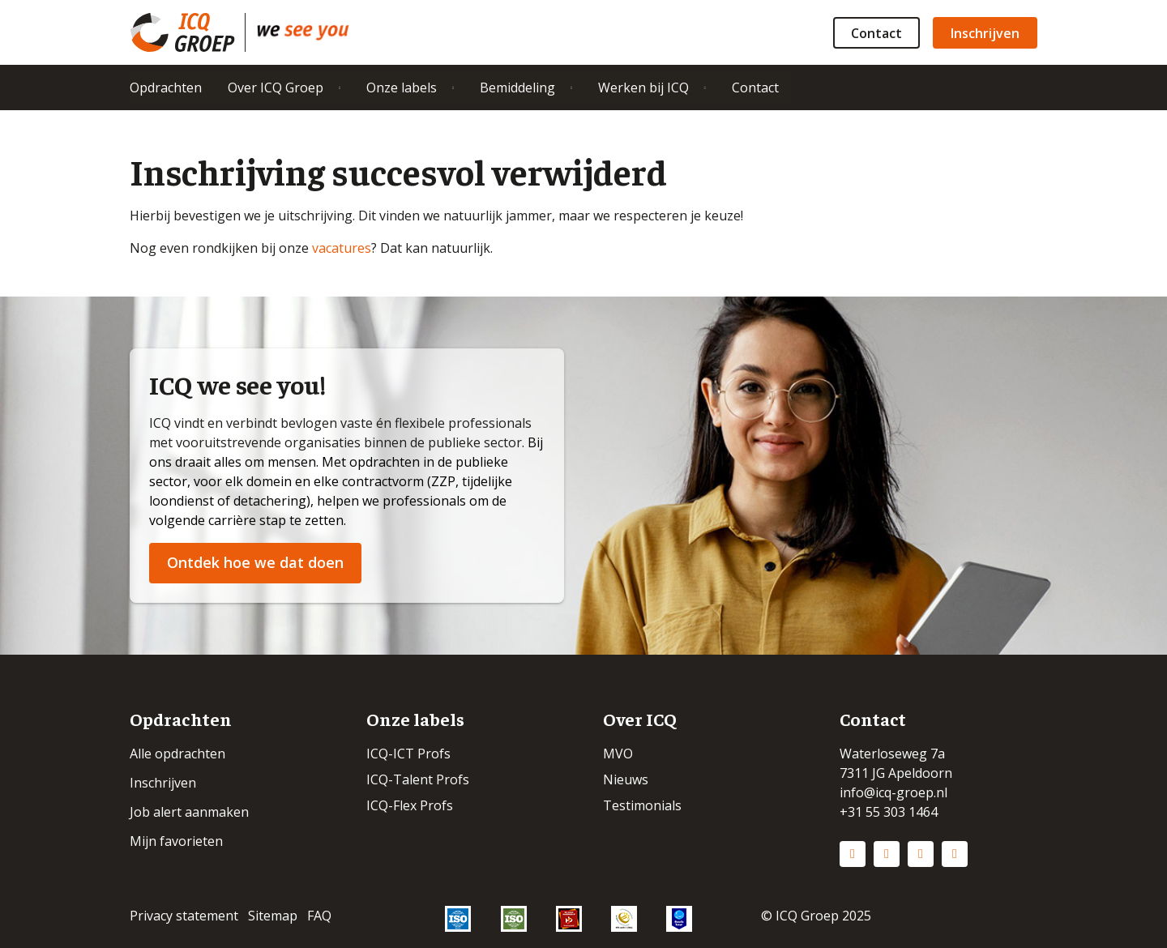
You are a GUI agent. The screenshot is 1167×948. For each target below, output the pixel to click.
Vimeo (955, 854)
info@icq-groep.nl (893, 792)
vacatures (341, 248)
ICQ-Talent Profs (417, 779)
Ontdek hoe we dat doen (255, 562)
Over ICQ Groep (275, 87)
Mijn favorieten (176, 841)
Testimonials (642, 805)
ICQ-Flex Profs (409, 805)
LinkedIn (853, 854)
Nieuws (625, 779)
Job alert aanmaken (189, 812)
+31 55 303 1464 (889, 812)
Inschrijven (985, 33)
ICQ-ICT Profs (408, 753)
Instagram (887, 854)
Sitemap (272, 916)
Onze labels (401, 87)
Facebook (921, 854)
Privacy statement (184, 916)
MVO (618, 753)
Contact (876, 33)
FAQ (319, 916)
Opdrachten (166, 87)
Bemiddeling (517, 87)
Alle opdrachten (177, 753)
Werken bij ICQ (643, 87)
